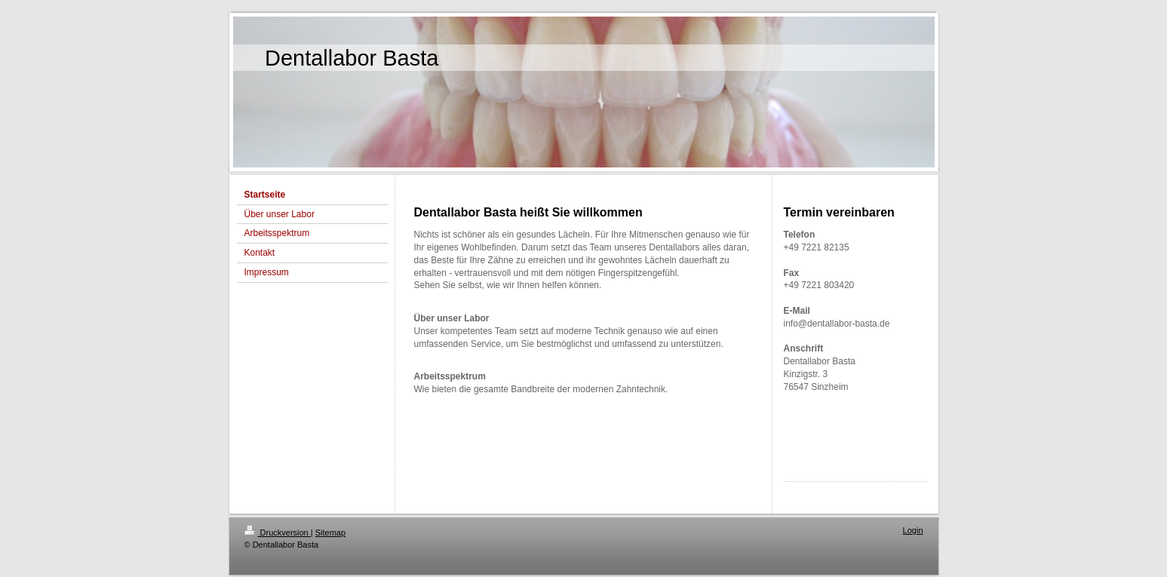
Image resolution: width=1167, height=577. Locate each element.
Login (913, 530)
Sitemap (330, 532)
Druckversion (277, 532)
